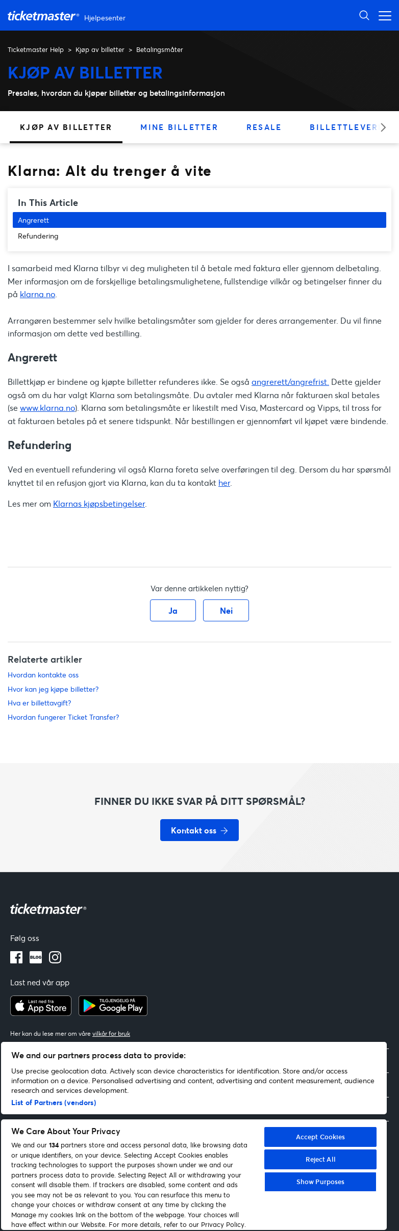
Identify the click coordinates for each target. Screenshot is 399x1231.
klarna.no (37, 294)
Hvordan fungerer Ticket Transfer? (63, 717)
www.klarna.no (47, 407)
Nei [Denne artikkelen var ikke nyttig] (226, 610)
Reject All (321, 1159)
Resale (264, 127)
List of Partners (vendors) (53, 1102)
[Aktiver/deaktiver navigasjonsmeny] (382, 15)
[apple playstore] (40, 1013)
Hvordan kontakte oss (43, 674)
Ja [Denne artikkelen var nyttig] (173, 610)
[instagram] (55, 960)
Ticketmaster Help (36, 49)
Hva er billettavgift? (39, 703)
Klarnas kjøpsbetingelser (99, 503)
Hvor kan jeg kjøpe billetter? (53, 689)
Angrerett (33, 220)
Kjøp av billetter (100, 49)
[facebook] (16, 960)
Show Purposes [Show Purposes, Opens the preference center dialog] (320, 1181)
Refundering (38, 236)
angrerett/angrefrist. (290, 381)
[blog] (36, 960)
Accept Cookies (320, 1136)
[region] (194, 1136)
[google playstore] (113, 1013)
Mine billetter (179, 127)
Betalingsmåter (159, 49)
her (224, 482)
